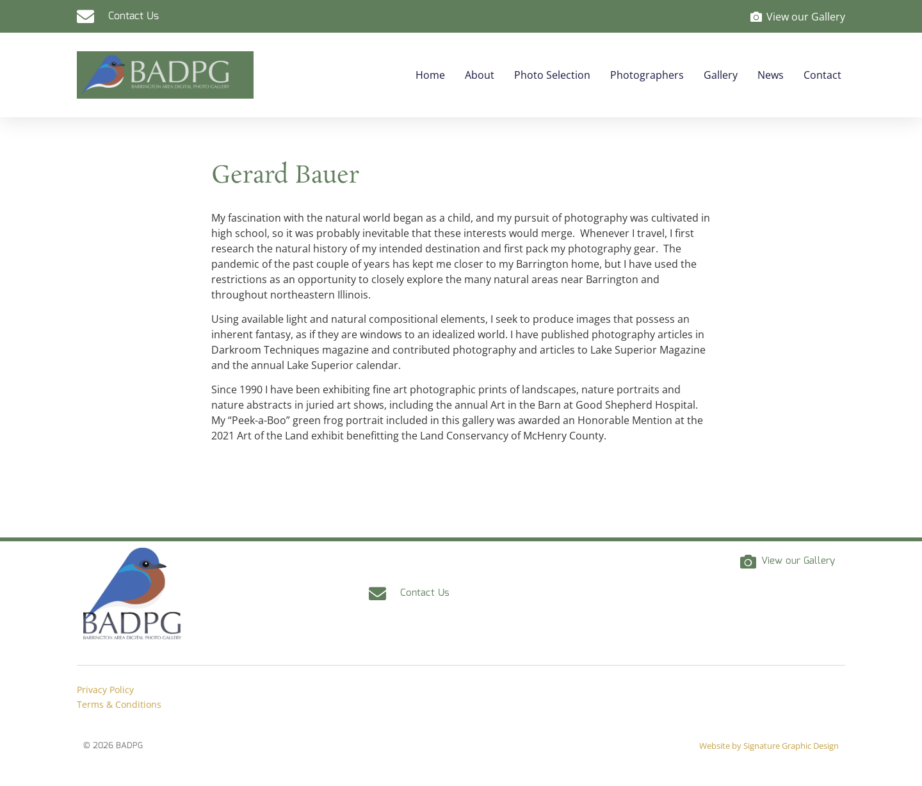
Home (430, 75)
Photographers (647, 75)
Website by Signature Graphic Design (769, 745)
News (770, 75)
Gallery (721, 75)
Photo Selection (552, 75)
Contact (822, 75)
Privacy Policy (105, 690)
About (479, 75)
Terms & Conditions (119, 704)
